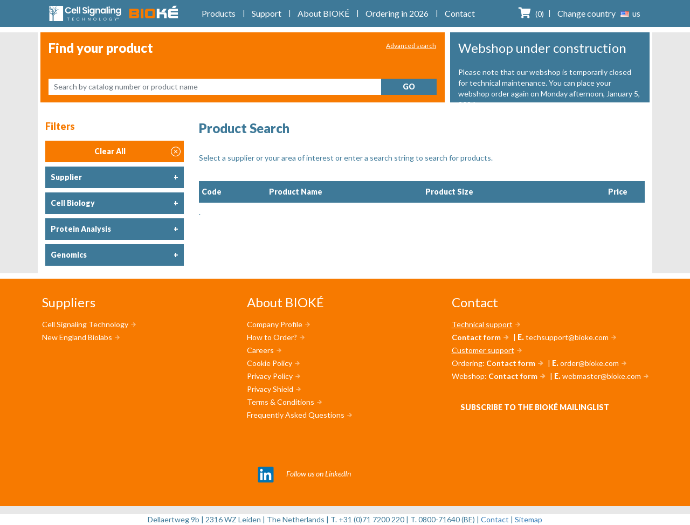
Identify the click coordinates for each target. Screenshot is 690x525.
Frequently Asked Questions (295, 414)
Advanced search (411, 46)
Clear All (137, 151)
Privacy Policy (270, 376)
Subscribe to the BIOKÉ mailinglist (534, 407)
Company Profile (274, 324)
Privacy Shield (270, 388)
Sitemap (528, 519)
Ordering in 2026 (397, 13)
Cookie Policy (269, 363)
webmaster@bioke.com (601, 376)
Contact (460, 13)
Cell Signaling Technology (85, 324)
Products (219, 13)
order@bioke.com (589, 363)
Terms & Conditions (280, 401)
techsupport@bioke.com (567, 337)
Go (409, 86)
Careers (260, 350)
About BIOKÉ (323, 13)
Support (266, 13)
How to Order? (272, 337)
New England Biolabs (77, 337)
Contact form (476, 337)
